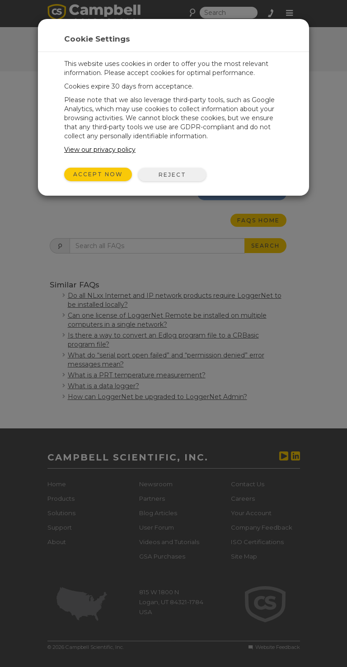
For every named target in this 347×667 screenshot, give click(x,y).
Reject (172, 174)
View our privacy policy (100, 150)
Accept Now (98, 174)
